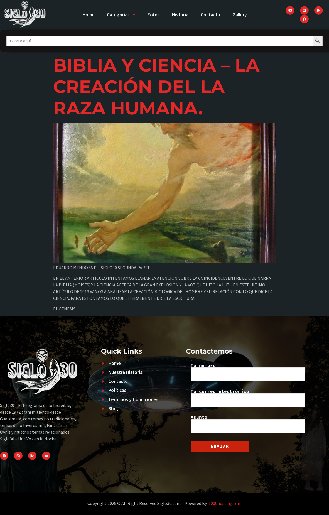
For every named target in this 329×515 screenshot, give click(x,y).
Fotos (152, 14)
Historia (181, 14)
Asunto (248, 424)
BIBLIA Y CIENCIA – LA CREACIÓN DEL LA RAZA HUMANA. (156, 86)
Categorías (118, 14)
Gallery (244, 14)
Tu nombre (248, 372)
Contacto (212, 14)
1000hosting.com (225, 503)
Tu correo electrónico (248, 398)
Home (83, 14)
